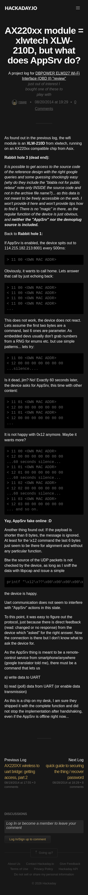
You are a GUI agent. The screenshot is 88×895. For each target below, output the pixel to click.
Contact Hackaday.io (40, 864)
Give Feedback (70, 864)
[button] (78, 8)
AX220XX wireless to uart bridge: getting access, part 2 (21, 771)
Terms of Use (19, 869)
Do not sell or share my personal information (44, 874)
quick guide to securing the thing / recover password (65, 771)
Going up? (43, 852)
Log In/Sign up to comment (27, 839)
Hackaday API (68, 869)
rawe (19, 102)
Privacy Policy (43, 869)
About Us (14, 864)
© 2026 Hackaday (44, 883)
